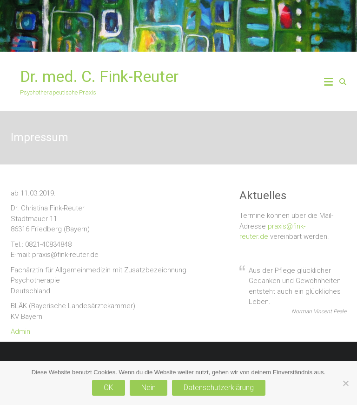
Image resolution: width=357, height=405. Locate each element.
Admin (20, 331)
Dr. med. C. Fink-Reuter (99, 76)
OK (108, 387)
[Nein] (345, 383)
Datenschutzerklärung (219, 387)
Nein (148, 387)
